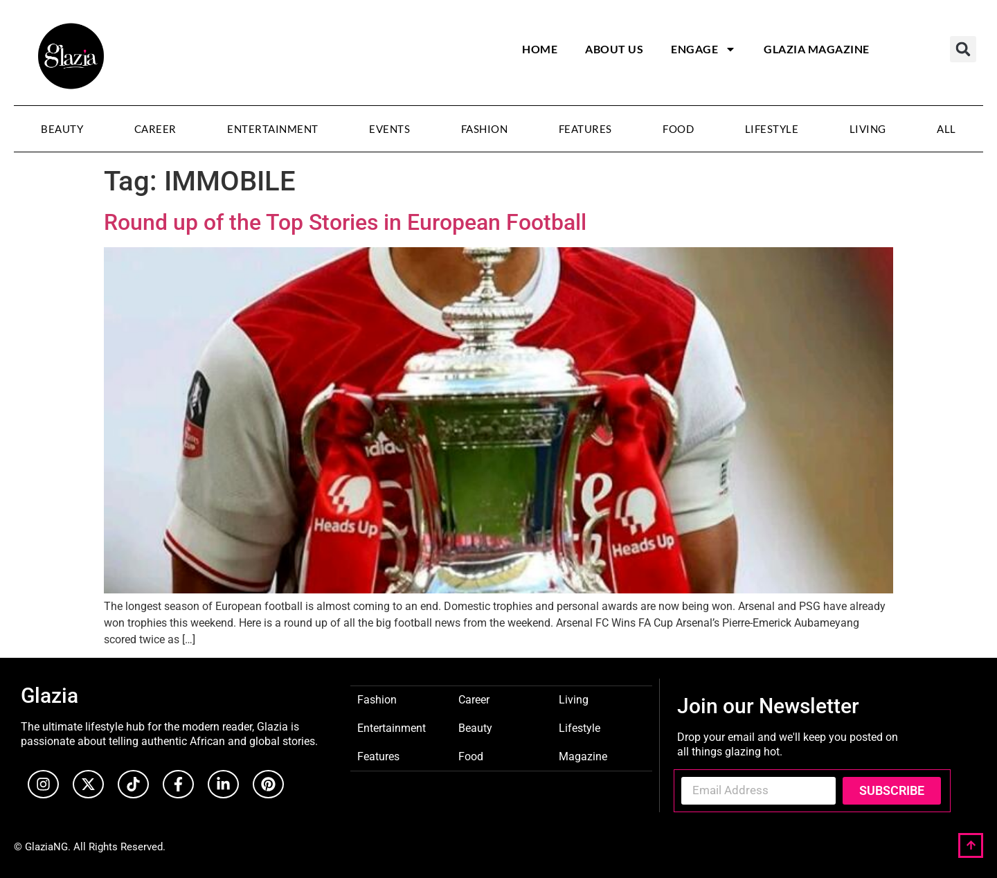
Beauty (62, 129)
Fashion (484, 129)
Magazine (583, 755)
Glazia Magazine (817, 48)
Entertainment (272, 129)
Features (585, 129)
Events (389, 129)
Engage (703, 49)
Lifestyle (772, 129)
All (946, 129)
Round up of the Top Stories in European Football (345, 222)
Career (155, 129)
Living (868, 129)
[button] (963, 49)
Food (678, 129)
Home (539, 48)
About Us (614, 48)
